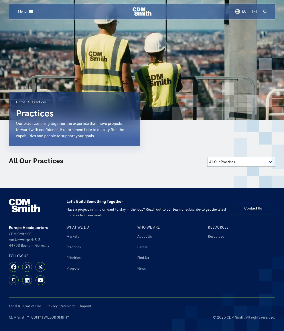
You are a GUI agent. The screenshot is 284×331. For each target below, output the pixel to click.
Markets (73, 236)
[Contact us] (254, 11)
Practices (74, 247)
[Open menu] (25, 11)
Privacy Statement (60, 306)
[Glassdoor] (14, 280)
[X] (40, 267)
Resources (216, 236)
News (141, 268)
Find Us (143, 257)
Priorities (74, 257)
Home (20, 102)
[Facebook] (14, 267)
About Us (144, 236)
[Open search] (265, 11)
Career (142, 247)
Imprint (85, 306)
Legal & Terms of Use (25, 306)
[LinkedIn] (27, 280)
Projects (73, 268)
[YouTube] (40, 280)
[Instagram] (27, 267)
